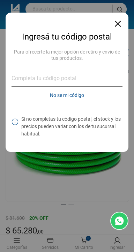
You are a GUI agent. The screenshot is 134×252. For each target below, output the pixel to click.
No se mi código (67, 95)
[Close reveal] (118, 21)
